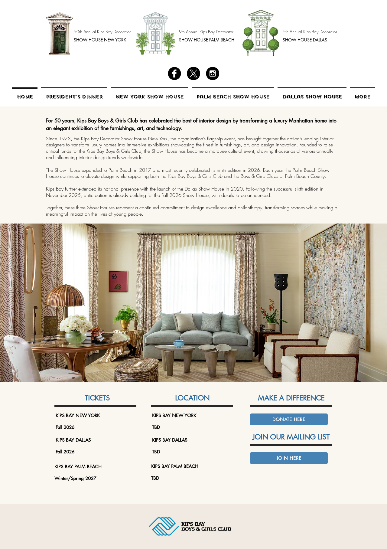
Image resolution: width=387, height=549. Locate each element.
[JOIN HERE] (289, 458)
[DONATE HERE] (289, 419)
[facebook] (174, 73)
